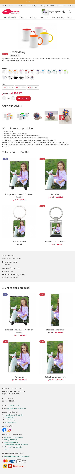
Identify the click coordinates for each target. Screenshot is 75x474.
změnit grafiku (15, 55)
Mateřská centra (10, 422)
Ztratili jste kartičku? (10, 440)
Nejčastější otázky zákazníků (13, 437)
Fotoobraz (55, 194)
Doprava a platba (60, 6)
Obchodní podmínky (11, 442)
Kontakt (70, 6)
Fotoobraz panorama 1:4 (56, 330)
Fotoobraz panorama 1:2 (56, 377)
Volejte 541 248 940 (47, 6)
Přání (69, 17)
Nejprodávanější (10, 17)
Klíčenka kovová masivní (56, 241)
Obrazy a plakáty (58, 17)
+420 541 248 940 (14, 406)
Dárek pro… (23, 17)
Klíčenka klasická (19, 241)
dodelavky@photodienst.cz (16, 408)
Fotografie (44, 17)
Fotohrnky (34, 17)
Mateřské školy (10, 420)
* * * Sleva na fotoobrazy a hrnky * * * (37, 2)
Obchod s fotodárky (9, 6)
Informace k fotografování (13, 447)
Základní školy (9, 417)
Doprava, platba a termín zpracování (16, 456)
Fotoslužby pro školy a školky (27, 6)
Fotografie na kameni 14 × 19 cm (19, 194)
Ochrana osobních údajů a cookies (16, 445)
